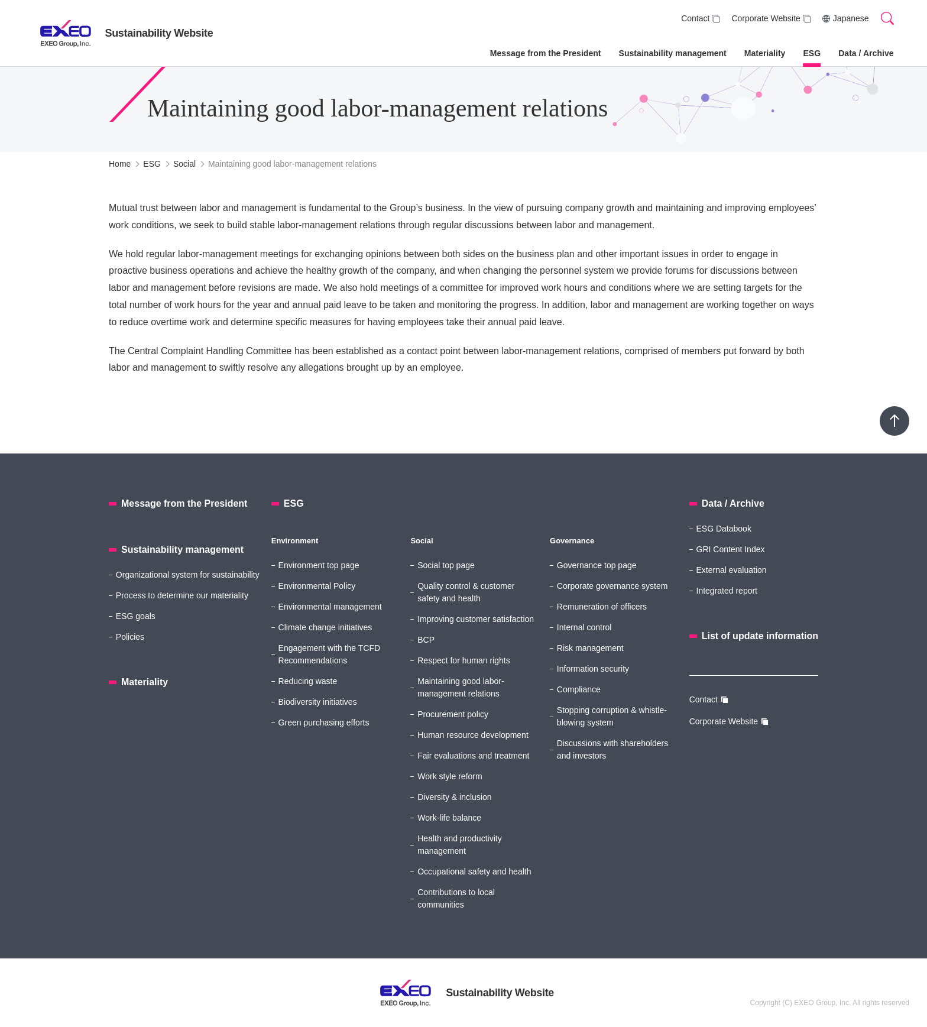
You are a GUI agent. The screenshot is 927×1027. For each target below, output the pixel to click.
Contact (695, 18)
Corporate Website (765, 18)
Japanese (851, 18)
